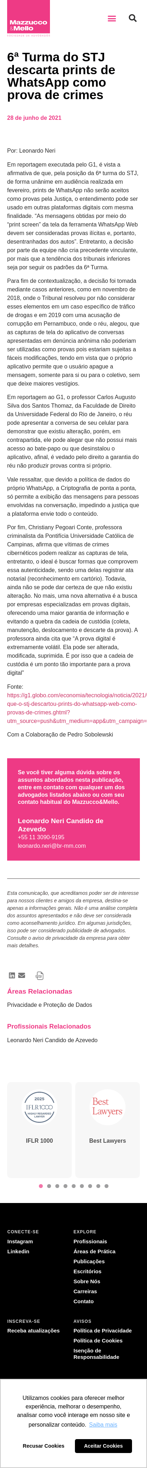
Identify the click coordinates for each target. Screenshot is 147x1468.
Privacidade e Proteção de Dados (49, 1005)
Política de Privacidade (103, 1330)
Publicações (89, 1261)
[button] (112, 18)
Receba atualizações (33, 1330)
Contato (84, 1301)
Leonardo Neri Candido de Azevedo (52, 1040)
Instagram (20, 1241)
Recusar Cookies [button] (44, 1446)
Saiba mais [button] (103, 1425)
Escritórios (87, 1271)
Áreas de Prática (95, 1251)
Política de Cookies (98, 1340)
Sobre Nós (87, 1281)
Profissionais (90, 1241)
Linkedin (18, 1251)
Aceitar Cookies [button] (103, 1446)
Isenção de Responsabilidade (96, 1353)
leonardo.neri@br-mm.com (52, 846)
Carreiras (85, 1291)
